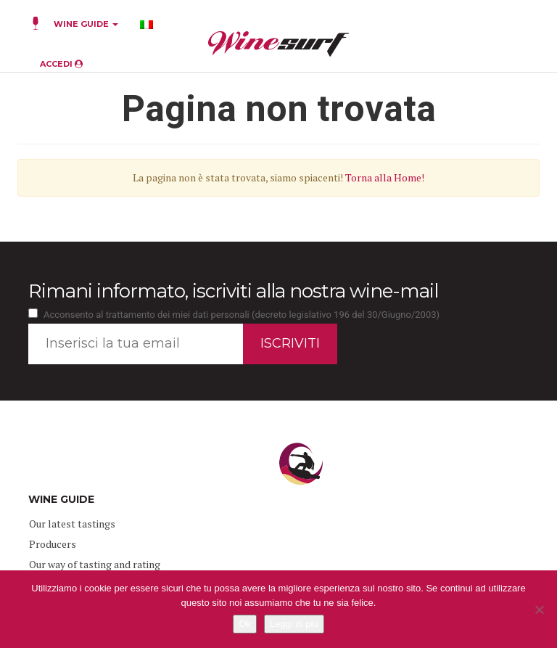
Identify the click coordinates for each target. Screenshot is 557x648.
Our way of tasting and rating (94, 564)
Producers (52, 544)
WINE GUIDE (86, 24)
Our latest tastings (72, 523)
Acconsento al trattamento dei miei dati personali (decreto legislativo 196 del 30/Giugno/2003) (242, 314)
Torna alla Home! (384, 177)
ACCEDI (61, 64)
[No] (539, 609)
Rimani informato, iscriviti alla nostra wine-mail (233, 291)
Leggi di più (294, 623)
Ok (245, 623)
